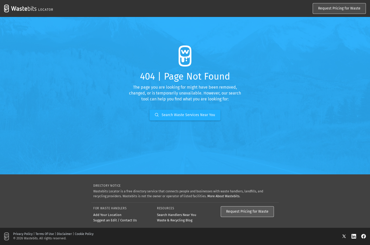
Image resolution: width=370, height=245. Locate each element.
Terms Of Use (44, 234)
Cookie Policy (84, 234)
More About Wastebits (223, 196)
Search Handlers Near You (176, 215)
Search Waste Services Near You (185, 115)
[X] (346, 236)
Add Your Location (107, 215)
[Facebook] (363, 236)
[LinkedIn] (356, 236)
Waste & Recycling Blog (174, 220)
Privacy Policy (23, 234)
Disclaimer (64, 234)
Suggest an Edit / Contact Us (115, 220)
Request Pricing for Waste (339, 8)
